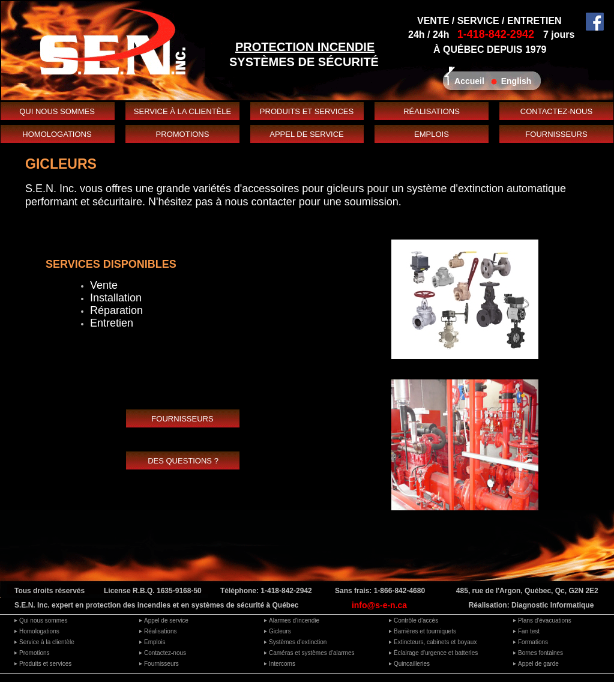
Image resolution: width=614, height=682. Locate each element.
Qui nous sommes (43, 620)
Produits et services (45, 663)
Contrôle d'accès (416, 620)
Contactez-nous (165, 653)
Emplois (155, 642)
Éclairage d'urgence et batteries (436, 653)
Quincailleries (412, 663)
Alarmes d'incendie (294, 620)
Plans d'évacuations (544, 620)
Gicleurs (280, 631)
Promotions (34, 653)
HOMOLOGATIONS (56, 134)
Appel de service (166, 620)
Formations (533, 642)
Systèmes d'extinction (298, 642)
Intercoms (282, 663)
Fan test (529, 631)
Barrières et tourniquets (425, 631)
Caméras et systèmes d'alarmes (312, 653)
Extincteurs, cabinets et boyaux (435, 642)
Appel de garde (538, 663)
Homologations (39, 631)
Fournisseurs (161, 663)
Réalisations (160, 631)
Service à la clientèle (46, 642)
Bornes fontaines (540, 653)
